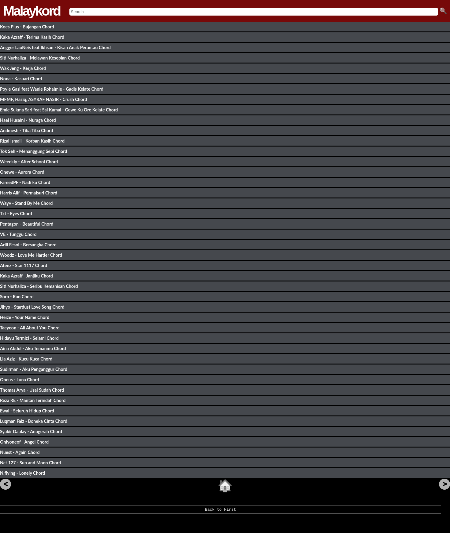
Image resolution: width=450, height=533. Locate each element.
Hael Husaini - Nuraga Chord (28, 120)
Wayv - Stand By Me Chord (26, 203)
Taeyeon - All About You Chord (30, 327)
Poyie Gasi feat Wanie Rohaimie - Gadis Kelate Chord (51, 89)
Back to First (220, 511)
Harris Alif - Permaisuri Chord (28, 192)
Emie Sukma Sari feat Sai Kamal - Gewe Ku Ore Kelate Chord (59, 109)
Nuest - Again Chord (20, 452)
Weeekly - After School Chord (29, 161)
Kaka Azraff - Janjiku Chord (26, 275)
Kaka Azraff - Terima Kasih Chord (32, 37)
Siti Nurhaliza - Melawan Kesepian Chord (40, 57)
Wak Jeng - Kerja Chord (23, 68)
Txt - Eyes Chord (16, 213)
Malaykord (31, 11)
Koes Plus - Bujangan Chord (27, 26)
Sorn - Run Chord (17, 296)
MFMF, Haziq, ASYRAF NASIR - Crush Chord (43, 99)
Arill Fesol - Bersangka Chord (28, 244)
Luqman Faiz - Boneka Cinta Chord (33, 421)
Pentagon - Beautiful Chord (26, 224)
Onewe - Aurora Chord (22, 172)
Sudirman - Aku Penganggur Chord (33, 369)
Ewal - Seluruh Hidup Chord (27, 410)
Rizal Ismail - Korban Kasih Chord (32, 140)
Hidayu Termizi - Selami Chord (29, 338)
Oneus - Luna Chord (19, 379)
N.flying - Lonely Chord (22, 473)
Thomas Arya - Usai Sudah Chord (32, 390)
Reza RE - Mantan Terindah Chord (32, 400)
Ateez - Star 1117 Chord (23, 265)
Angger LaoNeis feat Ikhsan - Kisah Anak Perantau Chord (55, 47)
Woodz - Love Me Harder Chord (31, 255)
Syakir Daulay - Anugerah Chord (31, 431)
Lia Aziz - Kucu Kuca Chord (26, 358)
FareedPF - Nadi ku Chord (25, 182)
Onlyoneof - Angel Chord (24, 441)
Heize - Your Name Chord (24, 317)
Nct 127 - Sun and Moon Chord (30, 462)
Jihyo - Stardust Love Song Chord (32, 307)
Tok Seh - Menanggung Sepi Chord (33, 151)
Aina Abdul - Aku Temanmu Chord (33, 348)
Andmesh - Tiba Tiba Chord (26, 130)
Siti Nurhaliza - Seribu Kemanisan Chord (39, 286)
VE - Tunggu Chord (18, 234)
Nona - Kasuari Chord (21, 78)
